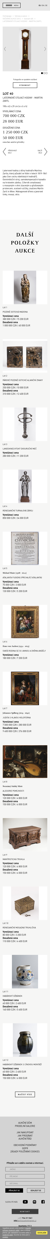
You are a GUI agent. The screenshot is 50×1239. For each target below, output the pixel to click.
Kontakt (25, 1211)
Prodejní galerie (25, 1126)
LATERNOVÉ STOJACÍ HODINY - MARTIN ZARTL (22, 21)
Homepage (7, 16)
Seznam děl (29, 18)
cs (40, 5)
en (43, 5)
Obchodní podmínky (25, 1145)
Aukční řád (25, 1138)
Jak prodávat (25, 1135)
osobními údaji (8, 1235)
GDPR (25, 1148)
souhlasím (41, 1233)
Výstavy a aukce (21, 16)
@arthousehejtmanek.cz (25, 1220)
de (46, 5)
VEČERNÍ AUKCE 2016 (12, 18)
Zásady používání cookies (25, 1151)
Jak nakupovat (25, 1132)
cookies (5, 1237)
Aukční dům (25, 1122)
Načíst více (25, 1094)
